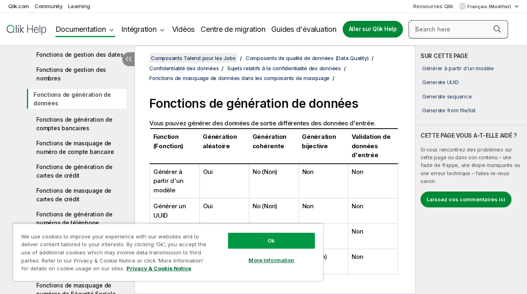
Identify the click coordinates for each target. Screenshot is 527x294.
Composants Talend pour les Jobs (193, 58)
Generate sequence (447, 96)
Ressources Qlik (433, 6)
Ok (267, 240)
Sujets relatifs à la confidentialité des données (284, 68)
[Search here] (458, 29)
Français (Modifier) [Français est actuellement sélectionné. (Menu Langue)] (489, 6)
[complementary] (471, 170)
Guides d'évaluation (303, 29)
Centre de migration (233, 29)
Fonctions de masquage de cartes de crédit (73, 195)
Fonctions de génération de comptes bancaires (74, 123)
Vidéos (183, 29)
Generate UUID (440, 82)
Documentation (80, 29)
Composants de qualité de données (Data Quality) (307, 58)
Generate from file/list (449, 110)
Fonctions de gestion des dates (80, 54)
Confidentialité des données (184, 68)
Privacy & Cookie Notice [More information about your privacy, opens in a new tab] (158, 268)
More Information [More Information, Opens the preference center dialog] (267, 260)
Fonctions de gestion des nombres (71, 74)
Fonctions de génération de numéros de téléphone (74, 218)
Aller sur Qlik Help (373, 29)
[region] (166, 252)
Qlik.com (18, 6)
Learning (79, 6)
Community (49, 6)
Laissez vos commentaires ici (466, 199)
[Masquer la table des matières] (128, 59)
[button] (497, 29)
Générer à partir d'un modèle (458, 68)
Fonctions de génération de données (72, 99)
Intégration (138, 29)
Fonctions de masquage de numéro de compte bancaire (75, 147)
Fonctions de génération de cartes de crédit (74, 171)
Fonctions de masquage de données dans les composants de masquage (239, 78)
